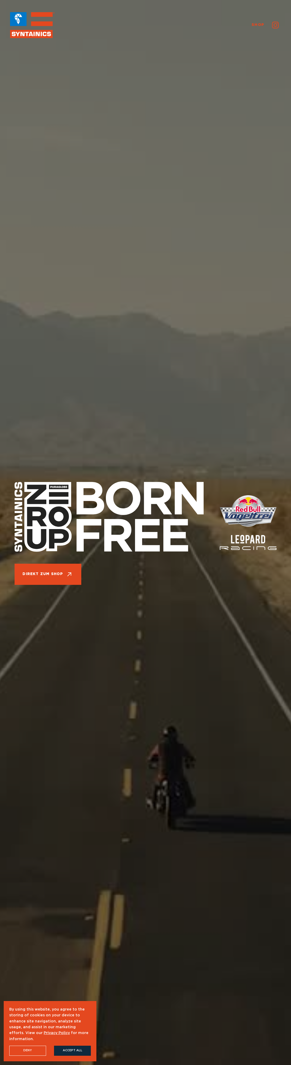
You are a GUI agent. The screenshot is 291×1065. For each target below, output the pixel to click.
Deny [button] (27, 1050)
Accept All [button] (72, 1050)
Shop (258, 24)
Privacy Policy (57, 1033)
